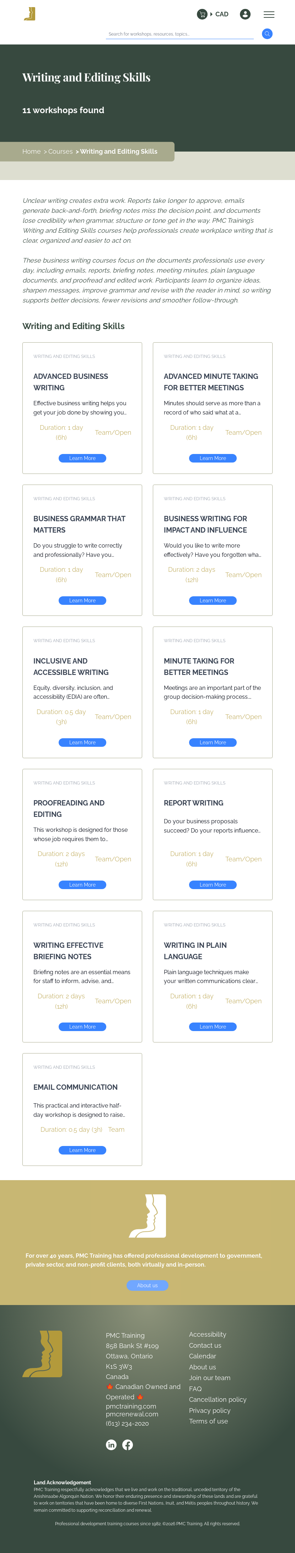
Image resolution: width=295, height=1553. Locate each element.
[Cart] (202, 14)
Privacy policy (210, 1410)
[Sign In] (245, 14)
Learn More (82, 458)
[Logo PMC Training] (29, 14)
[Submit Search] (267, 33)
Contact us (205, 1345)
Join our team (210, 1378)
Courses (60, 151)
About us (147, 1285)
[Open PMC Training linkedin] (111, 1445)
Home (31, 151)
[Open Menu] (267, 14)
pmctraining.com (131, 1406)
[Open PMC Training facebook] (127, 1445)
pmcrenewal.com (132, 1414)
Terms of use (208, 1421)
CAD (222, 14)
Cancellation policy (218, 1399)
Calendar (202, 1356)
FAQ (195, 1389)
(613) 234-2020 (127, 1423)
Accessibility (207, 1334)
